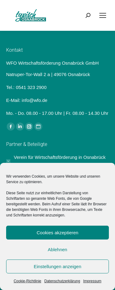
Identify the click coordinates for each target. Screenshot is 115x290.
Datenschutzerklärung (62, 281)
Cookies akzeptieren (58, 232)
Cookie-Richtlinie (27, 281)
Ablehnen (57, 249)
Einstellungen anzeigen (57, 266)
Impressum (92, 281)
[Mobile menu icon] (103, 15)
